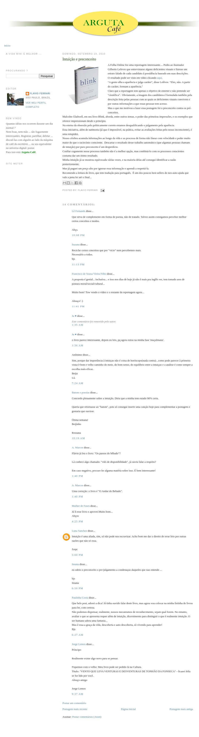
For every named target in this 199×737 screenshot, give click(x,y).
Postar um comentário (74, 703)
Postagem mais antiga (181, 709)
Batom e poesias (81, 392)
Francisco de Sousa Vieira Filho (89, 273)
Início (7, 45)
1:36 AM (78, 345)
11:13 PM (78, 264)
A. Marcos (77, 447)
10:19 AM (78, 438)
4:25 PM (77, 521)
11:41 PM (78, 306)
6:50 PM (77, 588)
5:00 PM (77, 554)
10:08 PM (78, 235)
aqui (159, 77)
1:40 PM (77, 475)
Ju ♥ (74, 315)
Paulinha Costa (80, 597)
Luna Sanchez (79, 530)
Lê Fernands (78, 211)
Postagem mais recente (75, 709)
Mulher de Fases (81, 505)
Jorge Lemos (79, 644)
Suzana (76, 244)
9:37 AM (78, 693)
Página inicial (128, 709)
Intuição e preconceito (79, 59)
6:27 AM (78, 634)
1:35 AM (78, 324)
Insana (75, 564)
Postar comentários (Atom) (86, 716)
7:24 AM (78, 383)
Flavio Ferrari (40, 93)
